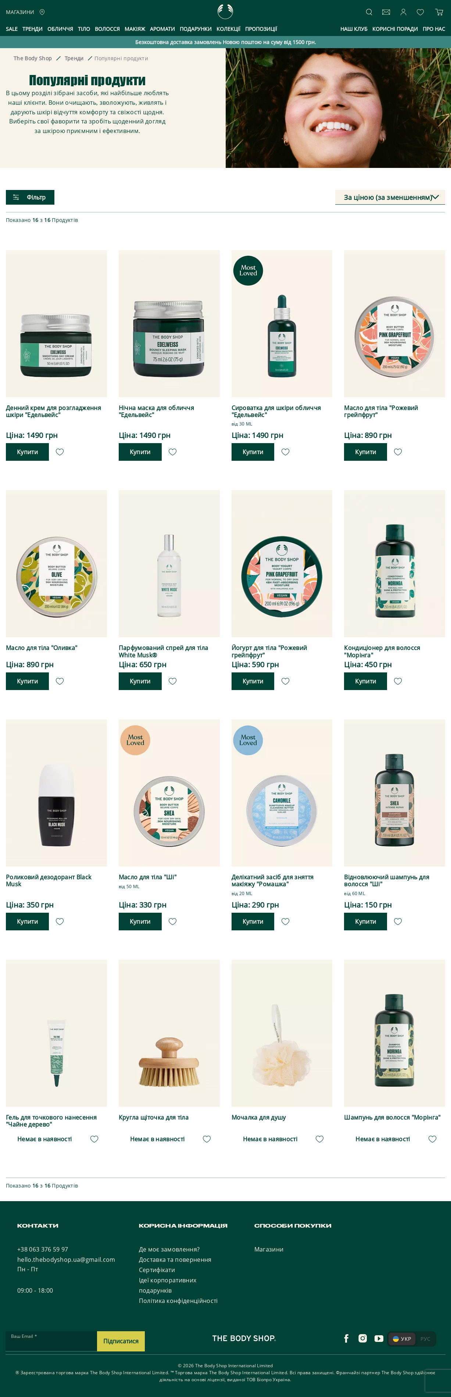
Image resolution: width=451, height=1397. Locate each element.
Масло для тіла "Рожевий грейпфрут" (381, 412)
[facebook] (346, 1338)
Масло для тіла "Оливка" (41, 647)
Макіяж (135, 28)
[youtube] (379, 1338)
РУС (425, 1338)
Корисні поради (395, 28)
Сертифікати (157, 1269)
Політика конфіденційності (178, 1300)
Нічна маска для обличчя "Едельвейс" (156, 412)
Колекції (228, 28)
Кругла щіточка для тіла (154, 1117)
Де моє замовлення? (169, 1249)
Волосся (107, 28)
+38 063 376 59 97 (42, 1249)
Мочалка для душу (259, 1117)
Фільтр (29, 197)
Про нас (434, 28)
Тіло (84, 28)
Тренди (32, 28)
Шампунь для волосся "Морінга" (392, 1117)
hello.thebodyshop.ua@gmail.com (66, 1259)
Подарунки (196, 28)
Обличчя (60, 28)
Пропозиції (261, 28)
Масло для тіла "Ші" (147, 877)
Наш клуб (354, 28)
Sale (12, 28)
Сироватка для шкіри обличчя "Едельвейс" (276, 412)
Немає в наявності (44, 1139)
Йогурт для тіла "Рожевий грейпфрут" (269, 651)
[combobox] (390, 197)
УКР (402, 1338)
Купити (27, 452)
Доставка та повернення (175, 1259)
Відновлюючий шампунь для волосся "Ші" (386, 881)
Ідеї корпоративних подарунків (168, 1285)
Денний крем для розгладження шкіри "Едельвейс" (53, 412)
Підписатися (121, 1341)
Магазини (269, 1249)
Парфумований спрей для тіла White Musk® (163, 651)
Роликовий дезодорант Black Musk (48, 881)
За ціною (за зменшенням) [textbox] (388, 197)
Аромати (162, 28)
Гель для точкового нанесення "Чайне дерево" (51, 1121)
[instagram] (363, 1338)
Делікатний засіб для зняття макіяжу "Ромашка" (273, 881)
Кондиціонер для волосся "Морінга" (382, 651)
